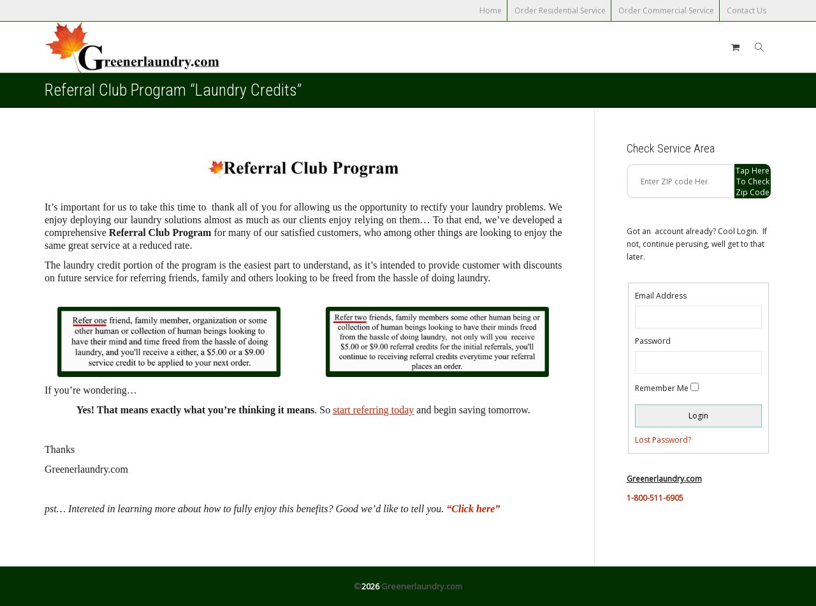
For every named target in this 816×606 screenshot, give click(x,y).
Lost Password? (663, 439)
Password (653, 341)
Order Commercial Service (666, 10)
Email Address (661, 295)
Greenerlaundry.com (421, 586)
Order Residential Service (560, 10)
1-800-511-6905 (655, 497)
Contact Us (746, 10)
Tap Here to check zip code (752, 181)
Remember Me (661, 388)
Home (490, 10)
